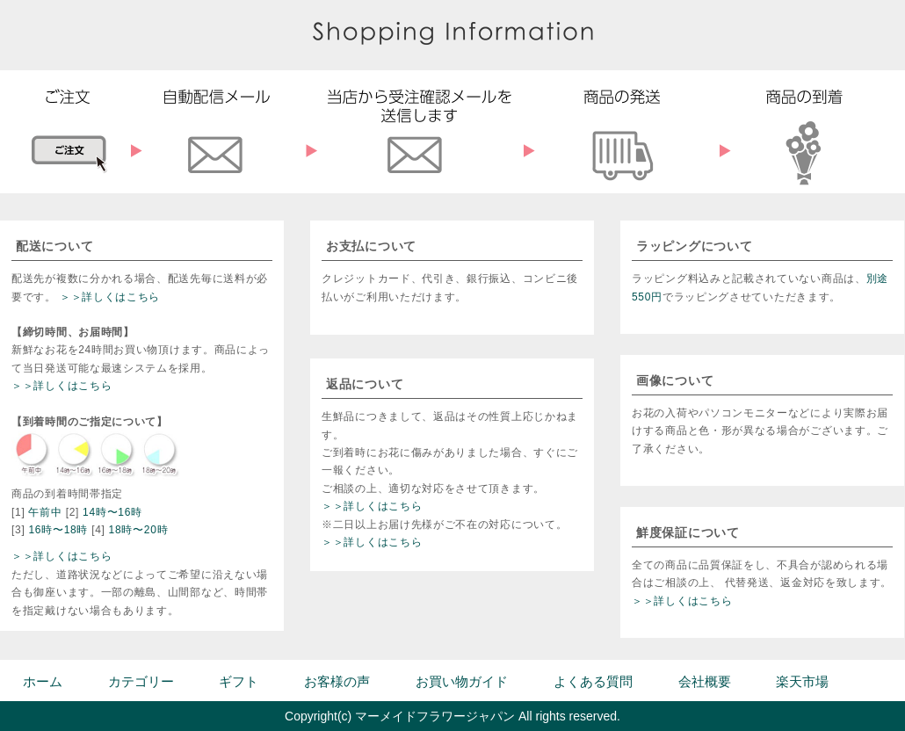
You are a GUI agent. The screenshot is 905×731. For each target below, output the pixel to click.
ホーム (42, 681)
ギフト (238, 681)
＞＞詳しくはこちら (110, 297)
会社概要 (704, 681)
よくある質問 (593, 681)
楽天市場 (802, 681)
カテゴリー (141, 681)
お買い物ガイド (462, 681)
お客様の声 (337, 681)
